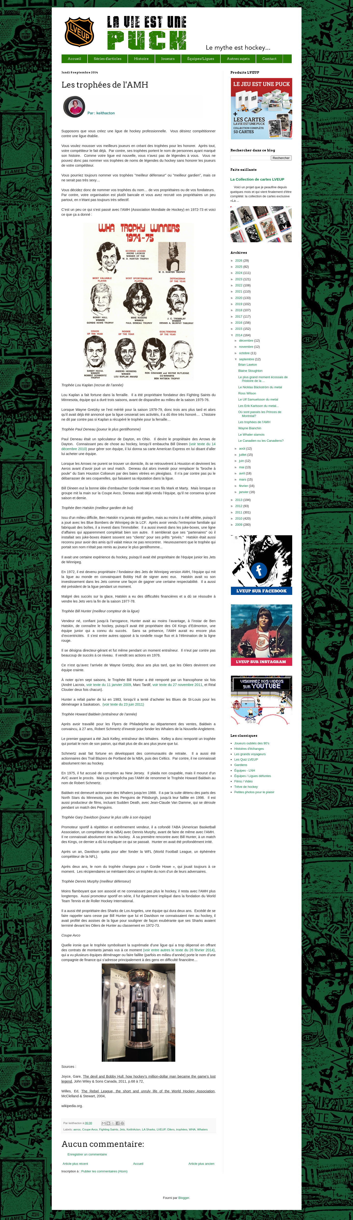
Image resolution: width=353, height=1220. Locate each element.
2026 (239, 260)
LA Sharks (148, 1129)
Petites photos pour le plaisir (254, 792)
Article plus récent (75, 1164)
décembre (246, 340)
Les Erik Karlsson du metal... (258, 406)
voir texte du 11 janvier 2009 (108, 685)
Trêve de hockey (246, 787)
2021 (239, 291)
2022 (239, 285)
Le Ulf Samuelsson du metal (258, 399)
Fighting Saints (108, 1129)
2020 (239, 298)
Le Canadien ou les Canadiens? (261, 440)
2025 (239, 266)
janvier (244, 492)
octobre (245, 353)
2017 (239, 316)
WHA (192, 1129)
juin (242, 461)
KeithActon (133, 1129)
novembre (246, 347)
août (242, 448)
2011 (239, 512)
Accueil (138, 1164)
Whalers (202, 1129)
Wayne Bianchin (249, 428)
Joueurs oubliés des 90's (251, 743)
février (244, 486)
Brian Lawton (247, 364)
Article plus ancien (201, 1164)
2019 (239, 304)
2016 (239, 322)
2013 (239, 500)
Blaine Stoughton (250, 371)
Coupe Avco (90, 1129)
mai (242, 467)
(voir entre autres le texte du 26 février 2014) (179, 950)
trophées (181, 1129)
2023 (239, 279)
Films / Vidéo (243, 781)
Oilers (171, 1129)
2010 (239, 518)
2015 (239, 329)
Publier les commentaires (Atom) (104, 1171)
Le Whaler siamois (251, 434)
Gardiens (240, 765)
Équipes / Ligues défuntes (252, 776)
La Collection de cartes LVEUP (257, 179)
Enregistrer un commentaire (87, 1154)
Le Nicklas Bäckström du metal (260, 387)
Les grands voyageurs (250, 754)
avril (242, 473)
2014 (239, 335)
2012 (239, 506)
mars (243, 479)
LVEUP (161, 1129)
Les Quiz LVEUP (246, 759)
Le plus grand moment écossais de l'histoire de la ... (263, 379)
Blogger (183, 1198)
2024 (239, 273)
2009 (239, 524)
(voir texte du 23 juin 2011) (123, 704)
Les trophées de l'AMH (254, 422)
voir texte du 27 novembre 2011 (177, 685)
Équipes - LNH (244, 770)
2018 (239, 310)
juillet (243, 454)
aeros (76, 1129)
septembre (247, 359)
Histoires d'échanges (249, 749)
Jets (122, 1129)
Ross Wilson (247, 393)
